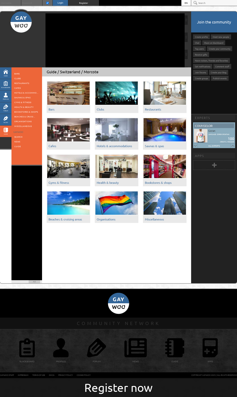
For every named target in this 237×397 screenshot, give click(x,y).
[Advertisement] (77, 40)
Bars (17, 73)
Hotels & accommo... (26, 92)
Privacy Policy (65, 375)
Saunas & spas (22, 97)
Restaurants (21, 83)
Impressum (23, 375)
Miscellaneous (23, 126)
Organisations (23, 121)
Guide (17, 146)
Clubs (17, 78)
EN (186, 2)
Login (60, 3)
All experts (214, 145)
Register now (118, 387)
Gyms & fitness (22, 102)
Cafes (17, 87)
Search (18, 136)
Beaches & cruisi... (24, 116)
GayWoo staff (7, 375)
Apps (199, 155)
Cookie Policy (84, 375)
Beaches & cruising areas (65, 219)
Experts (202, 117)
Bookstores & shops (26, 111)
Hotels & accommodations (114, 146)
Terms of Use (38, 375)
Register (83, 2)
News (17, 141)
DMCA (51, 375)
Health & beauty (24, 107)
